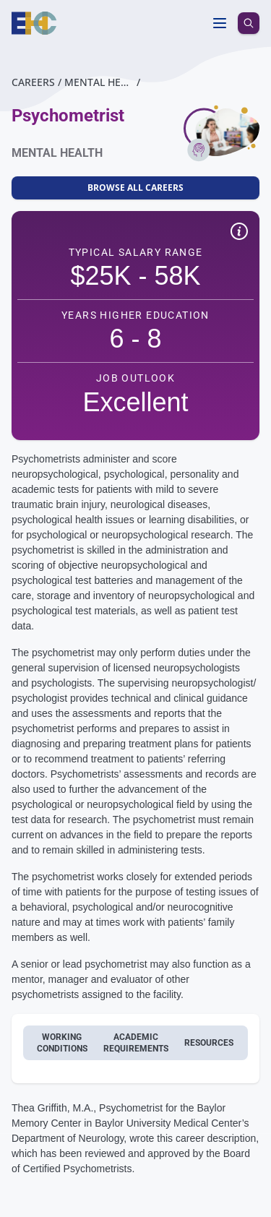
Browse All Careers (135, 187)
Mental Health (99, 82)
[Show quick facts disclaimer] (239, 231)
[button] (239, 234)
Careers (33, 82)
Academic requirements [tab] (135, 1043)
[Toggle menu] (219, 23)
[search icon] (248, 23)
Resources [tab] (208, 1043)
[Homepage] (34, 23)
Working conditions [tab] (62, 1043)
